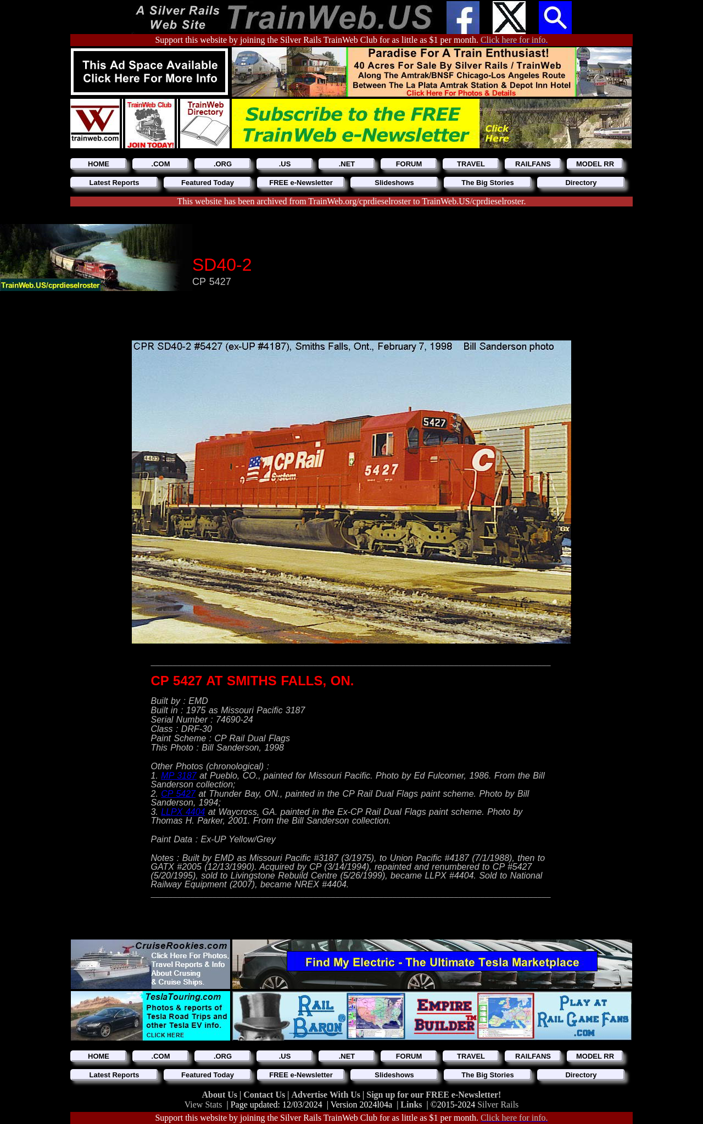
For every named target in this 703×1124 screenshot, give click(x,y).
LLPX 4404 (183, 812)
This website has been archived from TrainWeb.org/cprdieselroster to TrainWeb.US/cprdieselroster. (351, 201)
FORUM (409, 164)
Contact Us (265, 1094)
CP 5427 (178, 793)
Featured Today (207, 182)
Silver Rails (497, 1104)
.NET (347, 164)
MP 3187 (178, 775)
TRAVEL (471, 164)
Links (411, 1104)
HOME (98, 164)
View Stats (203, 1104)
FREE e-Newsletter (301, 182)
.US (285, 164)
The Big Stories (487, 182)
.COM (161, 164)
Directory (580, 182)
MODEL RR (595, 164)
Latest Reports (114, 182)
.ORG (223, 164)
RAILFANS (533, 164)
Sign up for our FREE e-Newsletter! (433, 1094)
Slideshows (394, 182)
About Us (220, 1094)
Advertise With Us (326, 1094)
